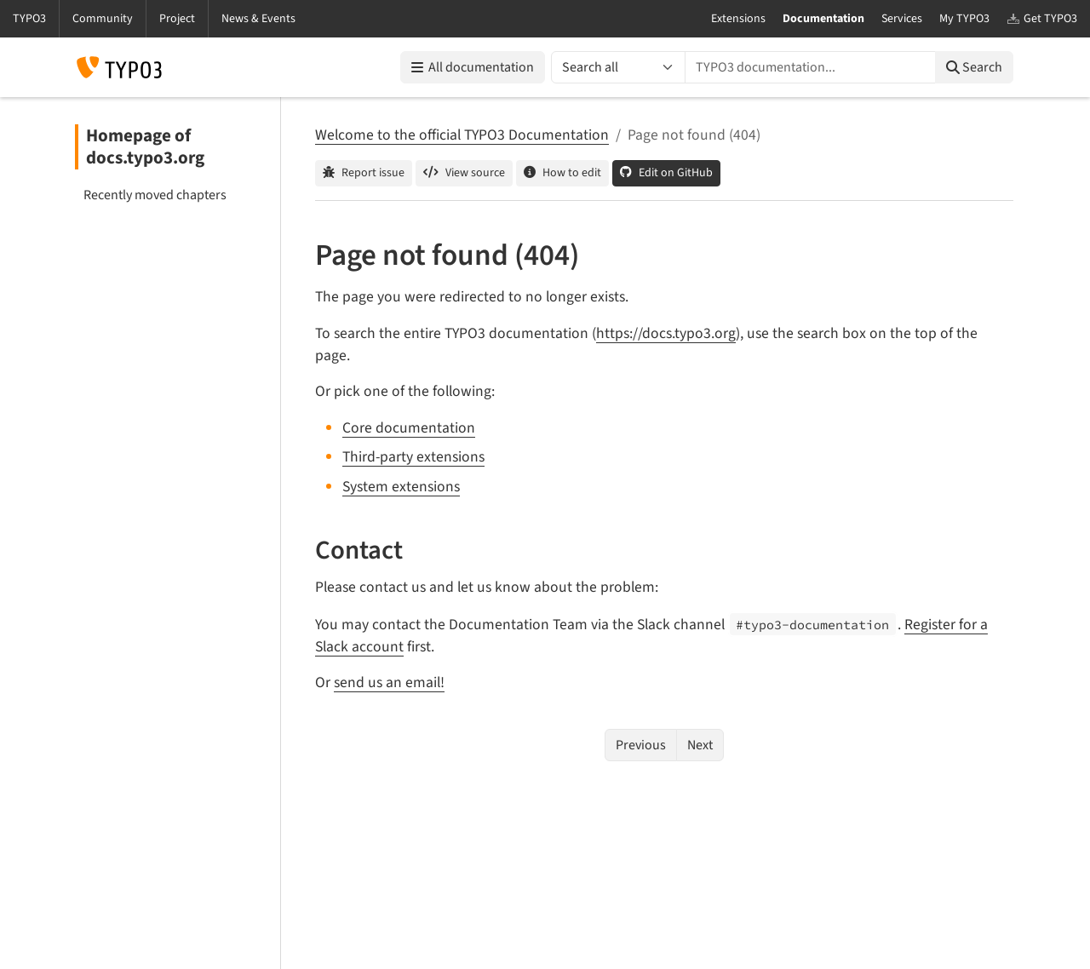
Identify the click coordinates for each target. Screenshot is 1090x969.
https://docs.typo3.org (666, 333)
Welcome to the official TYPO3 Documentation (462, 135)
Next (700, 745)
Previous (641, 745)
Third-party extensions (413, 456)
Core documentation (408, 428)
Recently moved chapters (155, 195)
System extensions (401, 486)
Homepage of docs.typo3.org (145, 146)
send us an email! (389, 682)
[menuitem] (170, 195)
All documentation (472, 67)
